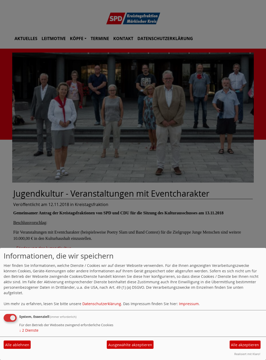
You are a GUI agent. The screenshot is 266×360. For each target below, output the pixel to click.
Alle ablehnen (17, 344)
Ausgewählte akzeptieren (130, 344)
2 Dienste (28, 330)
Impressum (189, 303)
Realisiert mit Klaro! (247, 354)
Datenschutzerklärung (101, 303)
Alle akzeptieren (245, 344)
